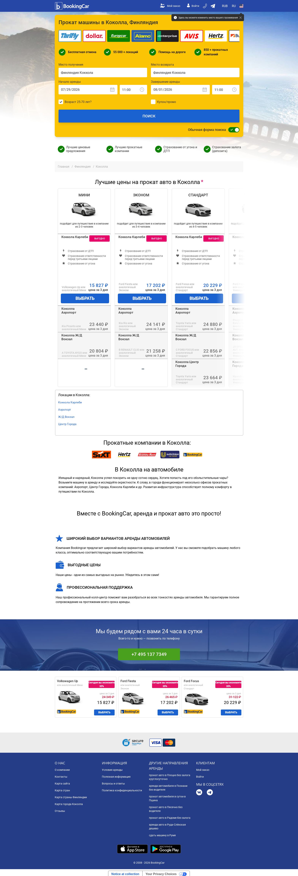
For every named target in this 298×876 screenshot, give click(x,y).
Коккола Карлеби (74, 237)
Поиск (149, 116)
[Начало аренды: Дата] (88, 89)
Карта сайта (62, 783)
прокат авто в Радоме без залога (169, 817)
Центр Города (67, 424)
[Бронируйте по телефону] (205, 6)
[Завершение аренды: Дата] (180, 89)
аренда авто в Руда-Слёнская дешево (167, 826)
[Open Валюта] (225, 6)
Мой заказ (170, 6)
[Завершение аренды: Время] (225, 89)
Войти (193, 6)
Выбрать (84, 298)
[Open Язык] (234, 6)
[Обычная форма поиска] (233, 129)
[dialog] (291, 869)
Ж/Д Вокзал (66, 417)
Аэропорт (64, 409)
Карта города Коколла (69, 804)
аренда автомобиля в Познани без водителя (168, 787)
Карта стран (62, 790)
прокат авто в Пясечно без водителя (165, 809)
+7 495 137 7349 (149, 654)
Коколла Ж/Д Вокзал (71, 337)
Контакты (61, 776)
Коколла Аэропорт (68, 310)
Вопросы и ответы (113, 783)
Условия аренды (112, 769)
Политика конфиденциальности (122, 790)
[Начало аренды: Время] (133, 89)
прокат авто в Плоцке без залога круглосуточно (169, 777)
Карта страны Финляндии (71, 797)
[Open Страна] (241, 6)
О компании (62, 769)
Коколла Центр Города (187, 364)
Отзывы (60, 810)
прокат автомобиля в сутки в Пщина (167, 798)
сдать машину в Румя (162, 835)
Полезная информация (116, 776)
